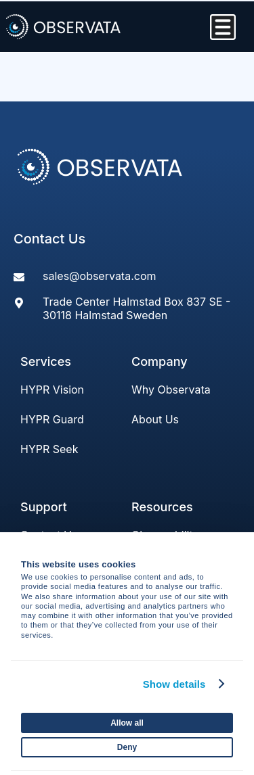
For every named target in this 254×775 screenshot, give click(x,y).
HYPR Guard (52, 419)
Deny (127, 747)
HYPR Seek (49, 449)
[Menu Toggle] (222, 27)
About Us (155, 419)
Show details (174, 684)
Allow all (127, 723)
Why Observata (171, 389)
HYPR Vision (52, 389)
